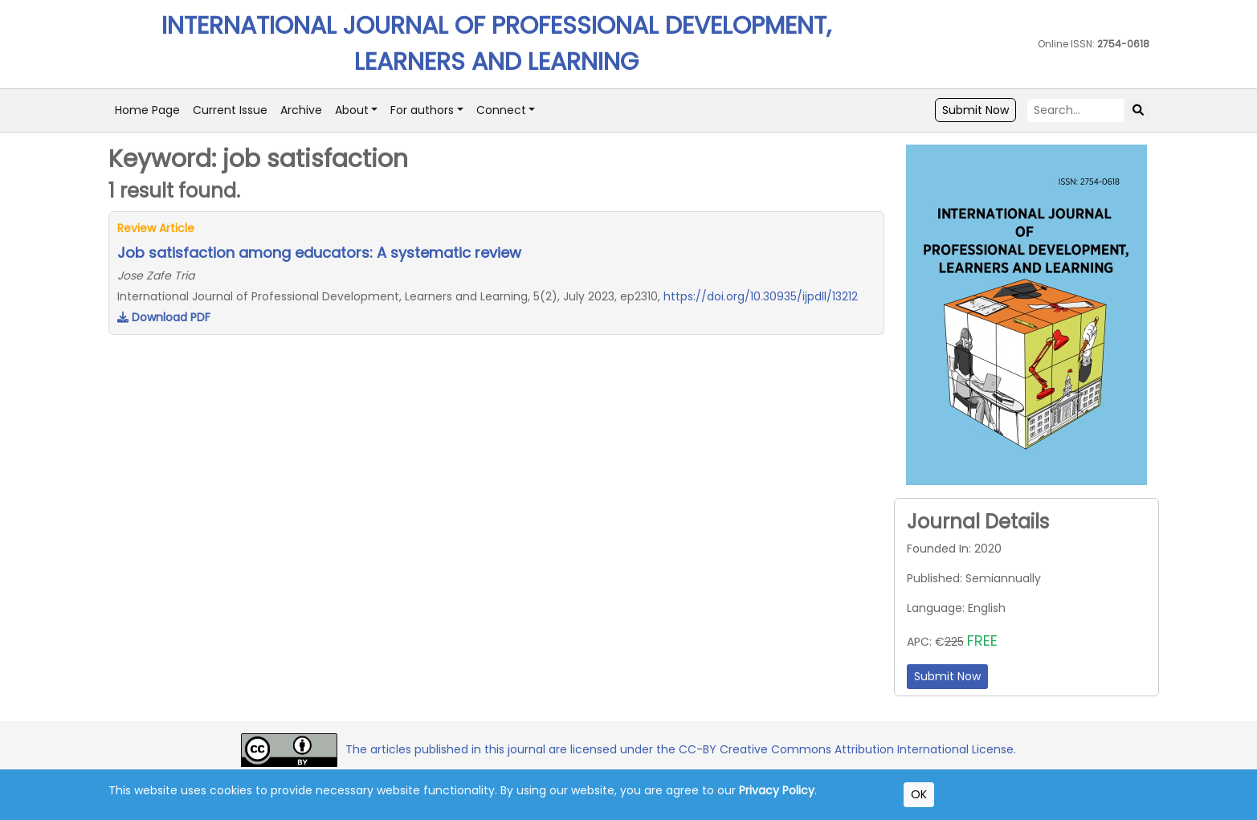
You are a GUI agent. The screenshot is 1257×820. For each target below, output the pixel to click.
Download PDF (163, 317)
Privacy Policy (776, 790)
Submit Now (975, 110)
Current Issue (230, 110)
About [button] (352, 110)
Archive (301, 110)
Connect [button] (501, 110)
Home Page (147, 110)
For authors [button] (422, 110)
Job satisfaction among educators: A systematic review (319, 253)
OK (919, 794)
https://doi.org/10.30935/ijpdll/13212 (760, 296)
